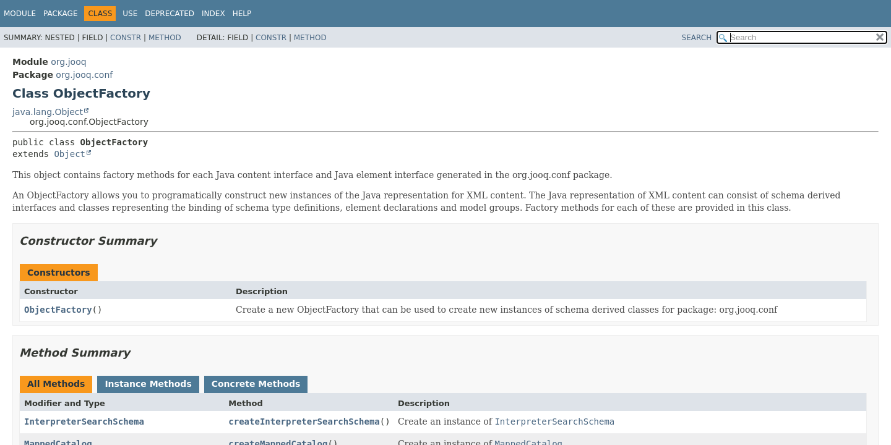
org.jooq (68, 62)
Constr (125, 37)
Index (213, 13)
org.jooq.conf (84, 75)
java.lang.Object (47, 112)
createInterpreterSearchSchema (303, 421)
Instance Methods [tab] (148, 384)
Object (69, 154)
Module (20, 13)
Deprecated (169, 13)
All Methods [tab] (56, 384)
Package (60, 13)
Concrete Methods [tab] (256, 384)
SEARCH (697, 37)
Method (164, 37)
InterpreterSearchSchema (84, 421)
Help (242, 13)
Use (130, 13)
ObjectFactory (58, 310)
